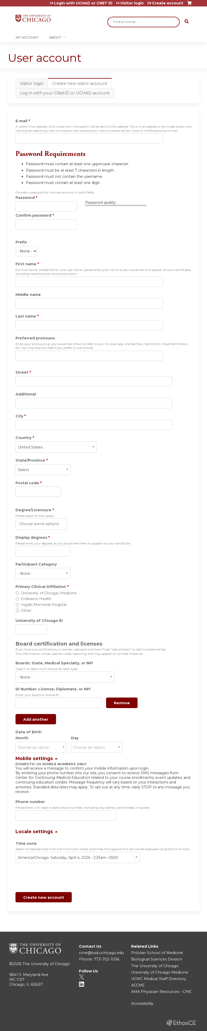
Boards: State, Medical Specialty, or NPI (54, 663)
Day (74, 738)
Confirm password (33, 215)
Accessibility (142, 1003)
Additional (25, 394)
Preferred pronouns (35, 338)
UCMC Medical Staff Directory (158, 978)
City (19, 416)
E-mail (21, 121)
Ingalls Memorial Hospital (43, 604)
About (55, 37)
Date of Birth (28, 732)
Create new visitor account (82, 85)
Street (21, 372)
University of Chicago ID (39, 620)
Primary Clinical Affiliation (40, 586)
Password (25, 197)
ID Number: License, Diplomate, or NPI (52, 689)
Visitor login (132, 3)
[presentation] (54, 878)
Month (21, 738)
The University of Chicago (46, 964)
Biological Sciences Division (156, 959)
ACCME (138, 985)
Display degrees (31, 537)
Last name (25, 316)
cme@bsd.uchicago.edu (101, 952)
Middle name (28, 294)
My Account (27, 37)
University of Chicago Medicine (49, 593)
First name (25, 264)
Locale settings (34, 831)
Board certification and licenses (58, 644)
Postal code (27, 483)
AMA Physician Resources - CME (161, 991)
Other (26, 610)
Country (23, 437)
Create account (167, 3)
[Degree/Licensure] (39, 523)
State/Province (30, 460)
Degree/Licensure (33, 510)
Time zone (26, 843)
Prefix (21, 242)
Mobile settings (34, 758)
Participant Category (36, 564)
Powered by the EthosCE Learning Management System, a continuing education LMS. (181, 1022)
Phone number (30, 801)
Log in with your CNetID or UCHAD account (65, 93)
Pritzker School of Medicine (157, 952)
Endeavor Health (36, 598)
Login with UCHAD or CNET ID (83, 3)
